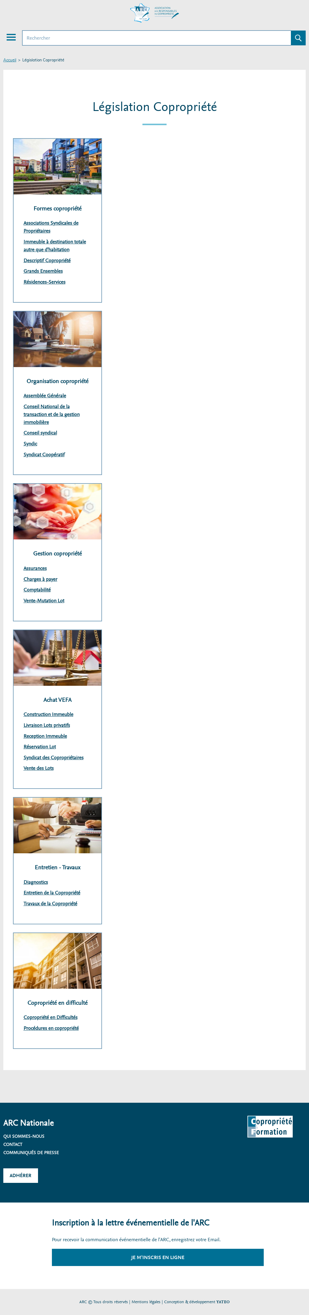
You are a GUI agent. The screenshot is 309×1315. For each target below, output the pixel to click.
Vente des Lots (39, 768)
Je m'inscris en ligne (157, 1257)
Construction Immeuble (48, 714)
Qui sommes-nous (23, 1136)
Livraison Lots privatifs (47, 725)
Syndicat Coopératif (44, 454)
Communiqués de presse (31, 1152)
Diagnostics (36, 882)
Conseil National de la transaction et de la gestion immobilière (52, 414)
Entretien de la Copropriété (52, 893)
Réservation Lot (40, 747)
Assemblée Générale (45, 395)
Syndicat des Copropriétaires (54, 757)
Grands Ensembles (43, 271)
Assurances (35, 568)
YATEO (223, 1301)
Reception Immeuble (45, 736)
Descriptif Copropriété (47, 260)
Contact (12, 1144)
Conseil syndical (40, 433)
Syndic (30, 444)
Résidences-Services (44, 282)
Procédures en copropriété (51, 1028)
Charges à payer (40, 579)
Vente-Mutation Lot (44, 600)
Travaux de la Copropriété (50, 903)
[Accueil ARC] (154, 13)
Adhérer (20, 1175)
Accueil (9, 60)
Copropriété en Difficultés (51, 1017)
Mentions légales (146, 1301)
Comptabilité (37, 590)
